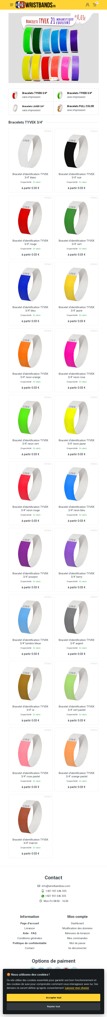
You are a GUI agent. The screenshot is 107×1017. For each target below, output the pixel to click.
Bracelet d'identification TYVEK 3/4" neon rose (76, 375)
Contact (29, 948)
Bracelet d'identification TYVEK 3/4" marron (30, 841)
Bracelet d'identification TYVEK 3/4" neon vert (30, 442)
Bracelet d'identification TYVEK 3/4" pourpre (30, 575)
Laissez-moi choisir (77, 988)
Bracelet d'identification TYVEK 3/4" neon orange (30, 375)
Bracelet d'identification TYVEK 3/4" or (30, 708)
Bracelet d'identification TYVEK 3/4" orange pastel (76, 775)
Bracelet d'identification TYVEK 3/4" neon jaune (76, 442)
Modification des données (77, 928)
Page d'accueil (29, 923)
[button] (51, 78)
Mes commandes (77, 938)
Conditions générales (29, 938)
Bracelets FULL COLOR (80, 106)
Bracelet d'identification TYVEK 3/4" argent (76, 641)
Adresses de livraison (77, 933)
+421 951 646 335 (56, 891)
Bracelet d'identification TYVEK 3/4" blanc (30, 176)
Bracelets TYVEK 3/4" (34, 93)
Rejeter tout (53, 1006)
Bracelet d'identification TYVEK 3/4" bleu (30, 309)
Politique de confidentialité (30, 943)
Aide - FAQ (29, 933)
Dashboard (77, 923)
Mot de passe (77, 943)
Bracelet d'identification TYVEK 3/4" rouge (30, 242)
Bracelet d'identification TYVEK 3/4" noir (76, 176)
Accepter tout (53, 997)
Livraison (29, 928)
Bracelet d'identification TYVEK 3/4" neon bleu (76, 508)
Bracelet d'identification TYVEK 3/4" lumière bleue (30, 641)
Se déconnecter (77, 948)
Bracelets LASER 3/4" (33, 106)
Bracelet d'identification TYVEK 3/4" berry (76, 575)
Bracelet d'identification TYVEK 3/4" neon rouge (30, 508)
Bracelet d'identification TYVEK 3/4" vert (76, 242)
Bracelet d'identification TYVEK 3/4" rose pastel (30, 775)
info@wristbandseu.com (56, 886)
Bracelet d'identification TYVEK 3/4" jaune (76, 309)
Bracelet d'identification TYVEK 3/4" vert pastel (76, 708)
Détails (47, 131)
